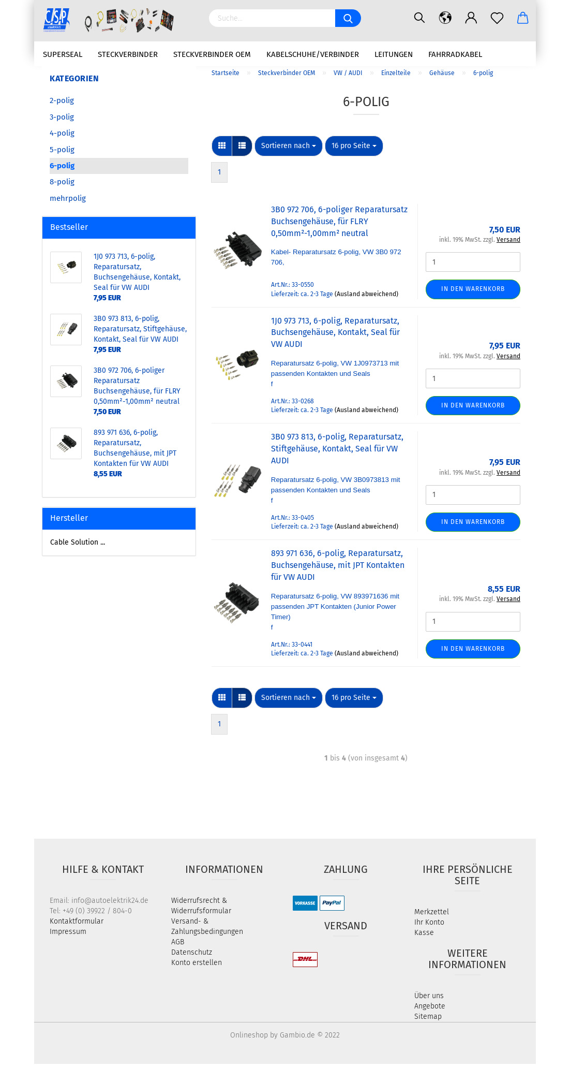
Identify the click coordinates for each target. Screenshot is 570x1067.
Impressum (68, 934)
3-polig (62, 120)
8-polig (62, 185)
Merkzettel (431, 915)
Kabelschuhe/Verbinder (312, 54)
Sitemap (428, 1019)
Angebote (429, 1009)
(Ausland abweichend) (366, 297)
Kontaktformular (76, 924)
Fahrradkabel (455, 54)
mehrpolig (68, 201)
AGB (177, 945)
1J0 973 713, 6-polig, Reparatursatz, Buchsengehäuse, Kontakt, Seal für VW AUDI (335, 336)
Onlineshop (249, 1038)
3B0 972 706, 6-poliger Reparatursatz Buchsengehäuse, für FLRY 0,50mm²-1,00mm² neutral (339, 225)
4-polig (62, 136)
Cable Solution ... (77, 545)
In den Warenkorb (473, 292)
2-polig (62, 104)
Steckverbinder (128, 54)
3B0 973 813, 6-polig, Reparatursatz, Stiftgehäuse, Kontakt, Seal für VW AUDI (337, 452)
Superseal (62, 54)
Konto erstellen (196, 965)
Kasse (424, 935)
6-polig (62, 169)
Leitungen (393, 54)
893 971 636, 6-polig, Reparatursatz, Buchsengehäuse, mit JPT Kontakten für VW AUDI (337, 569)
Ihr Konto (429, 925)
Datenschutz (191, 955)
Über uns (429, 999)
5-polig (62, 152)
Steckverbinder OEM (212, 54)
